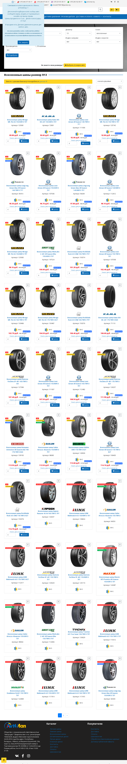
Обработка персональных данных (104, 726)
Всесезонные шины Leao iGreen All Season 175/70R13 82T (109, 440)
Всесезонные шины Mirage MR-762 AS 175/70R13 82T (48, 314)
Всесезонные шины (57, 722)
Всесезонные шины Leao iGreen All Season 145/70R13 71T (79, 119)
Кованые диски (56, 729)
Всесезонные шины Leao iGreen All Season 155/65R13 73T (48, 183)
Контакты (107, 16)
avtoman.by (81, 2)
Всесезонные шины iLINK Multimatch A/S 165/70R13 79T (79, 681)
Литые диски (55, 726)
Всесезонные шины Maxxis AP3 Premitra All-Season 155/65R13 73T (110, 570)
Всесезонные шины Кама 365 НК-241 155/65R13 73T (48, 119)
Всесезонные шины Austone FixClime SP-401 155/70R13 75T (48, 566)
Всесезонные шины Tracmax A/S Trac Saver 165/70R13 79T (79, 622)
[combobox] (49, 33)
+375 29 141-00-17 (51, 2)
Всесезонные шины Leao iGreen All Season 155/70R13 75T (109, 248)
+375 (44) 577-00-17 (19, 2)
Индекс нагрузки (71, 37)
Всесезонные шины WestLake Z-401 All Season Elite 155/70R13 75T (48, 626)
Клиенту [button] (97, 16)
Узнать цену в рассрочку (17, 136)
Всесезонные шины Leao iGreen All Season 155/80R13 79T (48, 377)
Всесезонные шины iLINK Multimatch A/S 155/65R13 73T (48, 681)
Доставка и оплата (84, 16)
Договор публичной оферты (102, 729)
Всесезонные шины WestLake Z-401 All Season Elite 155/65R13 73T (48, 249)
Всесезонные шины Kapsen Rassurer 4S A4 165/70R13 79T (48, 503)
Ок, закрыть (23, 42)
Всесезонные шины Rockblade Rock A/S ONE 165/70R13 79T (79, 314)
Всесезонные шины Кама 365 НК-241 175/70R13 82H (109, 314)
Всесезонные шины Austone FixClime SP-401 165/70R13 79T (17, 374)
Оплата (53, 736)
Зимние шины (55, 719)
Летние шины (55, 717)
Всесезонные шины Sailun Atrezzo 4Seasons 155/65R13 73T (17, 625)
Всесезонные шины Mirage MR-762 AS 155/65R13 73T (17, 119)
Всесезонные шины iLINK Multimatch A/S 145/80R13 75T (79, 505)
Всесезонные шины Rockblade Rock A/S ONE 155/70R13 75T (79, 248)
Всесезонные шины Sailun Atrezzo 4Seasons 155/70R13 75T (109, 505)
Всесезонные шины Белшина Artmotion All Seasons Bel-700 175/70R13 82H (17, 441)
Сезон (97, 29)
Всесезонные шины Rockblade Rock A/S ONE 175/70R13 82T (17, 505)
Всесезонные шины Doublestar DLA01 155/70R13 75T (17, 681)
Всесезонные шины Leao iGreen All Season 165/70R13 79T (79, 377)
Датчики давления (52, 16)
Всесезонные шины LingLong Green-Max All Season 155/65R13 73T (109, 682)
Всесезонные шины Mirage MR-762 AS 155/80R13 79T (17, 248)
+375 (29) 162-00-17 (67, 2)
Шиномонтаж (55, 738)
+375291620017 (94, 2)
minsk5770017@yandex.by (53, 5)
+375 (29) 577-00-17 (35, 2)
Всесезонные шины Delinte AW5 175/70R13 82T (79, 440)
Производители (68, 16)
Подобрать (12, 54)
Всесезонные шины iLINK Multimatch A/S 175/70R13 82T (17, 569)
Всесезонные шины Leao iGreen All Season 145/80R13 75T (109, 183)
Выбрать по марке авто (75, 64)
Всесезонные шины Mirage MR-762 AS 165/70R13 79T (17, 314)
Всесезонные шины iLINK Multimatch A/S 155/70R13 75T (109, 625)
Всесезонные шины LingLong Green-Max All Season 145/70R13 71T (17, 184)
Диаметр (68, 29)
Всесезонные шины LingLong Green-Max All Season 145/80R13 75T (79, 184)
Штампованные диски (58, 724)
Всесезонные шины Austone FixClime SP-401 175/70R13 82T (109, 374)
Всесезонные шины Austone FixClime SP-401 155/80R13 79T (78, 566)
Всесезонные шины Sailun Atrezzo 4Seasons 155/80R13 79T (48, 440)
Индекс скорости (101, 37)
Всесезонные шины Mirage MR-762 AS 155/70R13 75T (109, 119)
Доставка (53, 733)
